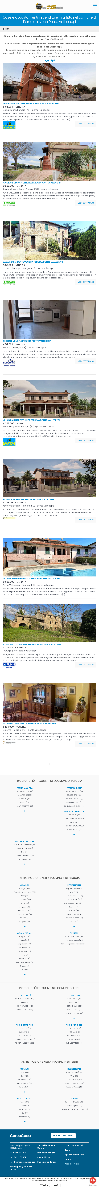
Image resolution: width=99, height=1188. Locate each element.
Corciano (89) (25, 899)
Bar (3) (25, 970)
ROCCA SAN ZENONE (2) (25, 1043)
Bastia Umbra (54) (24, 914)
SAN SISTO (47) (74, 815)
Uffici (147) (25, 940)
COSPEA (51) (74, 1002)
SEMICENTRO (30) (74, 795)
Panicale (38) (24, 918)
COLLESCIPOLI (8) (74, 1036)
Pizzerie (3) (24, 966)
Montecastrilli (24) (24, 1083)
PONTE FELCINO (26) (24, 848)
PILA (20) (24, 852)
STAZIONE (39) (25, 799)
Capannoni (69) (24, 944)
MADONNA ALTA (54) (24, 792)
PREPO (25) (24, 802)
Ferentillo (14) (24, 1087)
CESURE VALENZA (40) (74, 1013)
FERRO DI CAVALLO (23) (74, 826)
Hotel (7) (24, 955)
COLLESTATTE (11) (74, 1028)
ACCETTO (44, 1185)
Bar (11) (25, 1113)
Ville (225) (74, 892)
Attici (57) (74, 922)
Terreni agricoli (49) (74, 940)
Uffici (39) (25, 1106)
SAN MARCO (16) (24, 859)
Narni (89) (24, 1076)
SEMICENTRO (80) (74, 999)
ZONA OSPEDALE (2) (74, 802)
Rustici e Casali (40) (74, 1087)
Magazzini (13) (25, 1109)
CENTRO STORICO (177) (24, 999)
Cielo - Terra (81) (74, 914)
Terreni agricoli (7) (74, 1106)
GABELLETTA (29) (24, 1028)
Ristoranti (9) (24, 1117)
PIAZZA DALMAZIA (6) (24, 1010)
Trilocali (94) (74, 911)
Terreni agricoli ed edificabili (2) (74, 1109)
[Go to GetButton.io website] (93, 1185)
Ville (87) (74, 1076)
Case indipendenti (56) (74, 1083)
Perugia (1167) (24, 889)
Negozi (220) (24, 937)
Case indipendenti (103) (74, 903)
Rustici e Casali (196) (74, 896)
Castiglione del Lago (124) (25, 892)
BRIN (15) (24, 1002)
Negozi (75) (25, 1102)
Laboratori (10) (25, 951)
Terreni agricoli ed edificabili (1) (74, 944)
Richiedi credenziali (63, 1135)
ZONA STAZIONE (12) (25, 1006)
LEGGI (56, 1185)
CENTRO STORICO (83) (74, 792)
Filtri (6, 29)
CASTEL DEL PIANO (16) (25, 856)
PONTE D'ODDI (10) (74, 830)
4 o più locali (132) (74, 899)
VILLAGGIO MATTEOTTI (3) (24, 1039)
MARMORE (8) (74, 1039)
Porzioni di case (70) (74, 918)
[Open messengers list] (93, 1180)
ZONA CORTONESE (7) (74, 799)
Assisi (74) (25, 903)
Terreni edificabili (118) (74, 937)
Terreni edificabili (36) (74, 1102)
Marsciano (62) (24, 911)
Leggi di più (49, 60)
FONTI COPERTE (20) (24, 806)
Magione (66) (25, 907)
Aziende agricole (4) (24, 962)
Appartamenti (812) (74, 889)
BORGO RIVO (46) (74, 1006)
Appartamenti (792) (74, 1072)
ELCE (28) (74, 822)
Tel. (18, 1152)
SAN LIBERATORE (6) (74, 1043)
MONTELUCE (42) (25, 795)
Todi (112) (24, 896)
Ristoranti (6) (24, 959)
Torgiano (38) (25, 922)
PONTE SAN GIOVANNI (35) (24, 845)
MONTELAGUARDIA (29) (74, 819)
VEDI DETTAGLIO (86, 123)
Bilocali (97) (74, 907)
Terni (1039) (25, 1072)
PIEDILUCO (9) (74, 1032)
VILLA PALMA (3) (25, 1036)
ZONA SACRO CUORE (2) (74, 806)
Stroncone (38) (24, 1080)
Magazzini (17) (24, 948)
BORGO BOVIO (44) (74, 1010)
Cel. (18, 1157)
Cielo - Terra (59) (74, 1080)
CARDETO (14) (24, 1032)
